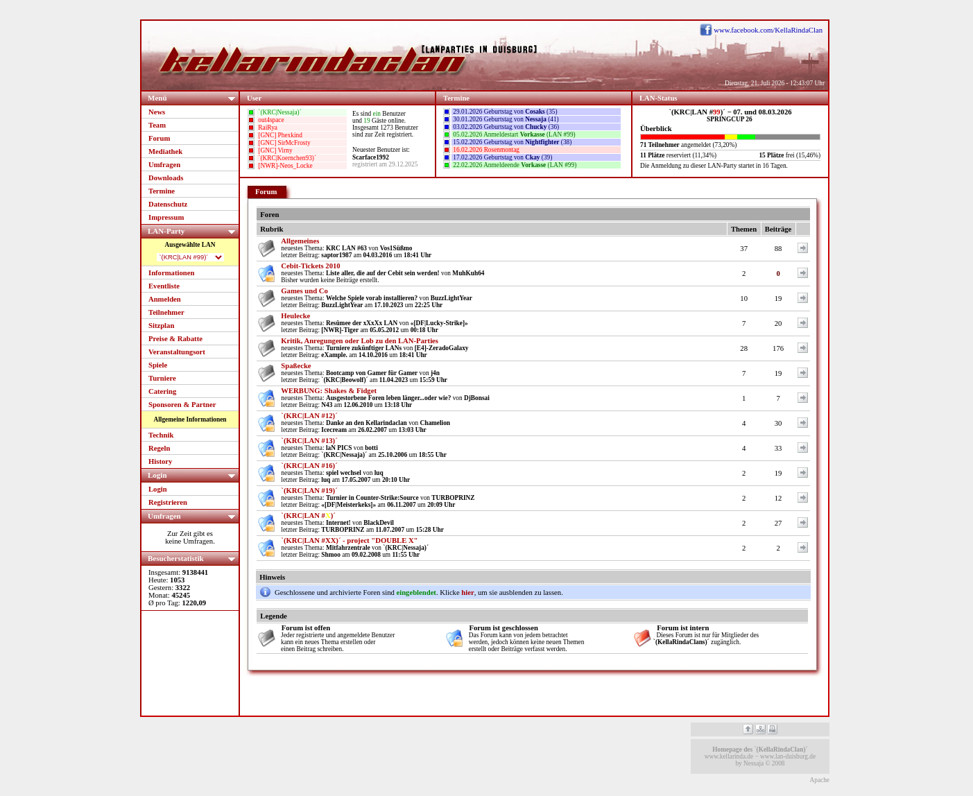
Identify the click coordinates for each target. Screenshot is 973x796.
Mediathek (165, 151)
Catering (162, 391)
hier (467, 592)
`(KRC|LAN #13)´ (309, 440)
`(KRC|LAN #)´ (308, 515)
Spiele (157, 365)
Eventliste (164, 286)
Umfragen (164, 164)
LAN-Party (193, 230)
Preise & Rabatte (175, 339)
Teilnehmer (166, 312)
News (156, 112)
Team (157, 125)
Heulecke (295, 316)
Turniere (162, 378)
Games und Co (304, 291)
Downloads (165, 178)
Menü (193, 97)
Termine (161, 191)
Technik (160, 435)
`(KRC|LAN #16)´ (309, 465)
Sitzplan (161, 325)
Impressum (166, 217)
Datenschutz (167, 204)
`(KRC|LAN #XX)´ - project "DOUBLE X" (349, 540)
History (160, 461)
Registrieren (167, 502)
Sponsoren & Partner (182, 404)
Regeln (159, 448)
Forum (159, 138)
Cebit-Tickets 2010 (310, 266)
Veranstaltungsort (176, 352)
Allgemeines (300, 241)
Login (193, 475)
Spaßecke (296, 366)
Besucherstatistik (193, 558)
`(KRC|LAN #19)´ (309, 490)
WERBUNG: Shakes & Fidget (329, 391)
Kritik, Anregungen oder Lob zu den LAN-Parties (359, 341)
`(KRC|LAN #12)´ (309, 415)
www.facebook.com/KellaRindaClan (768, 30)
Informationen (171, 273)
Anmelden (164, 299)
